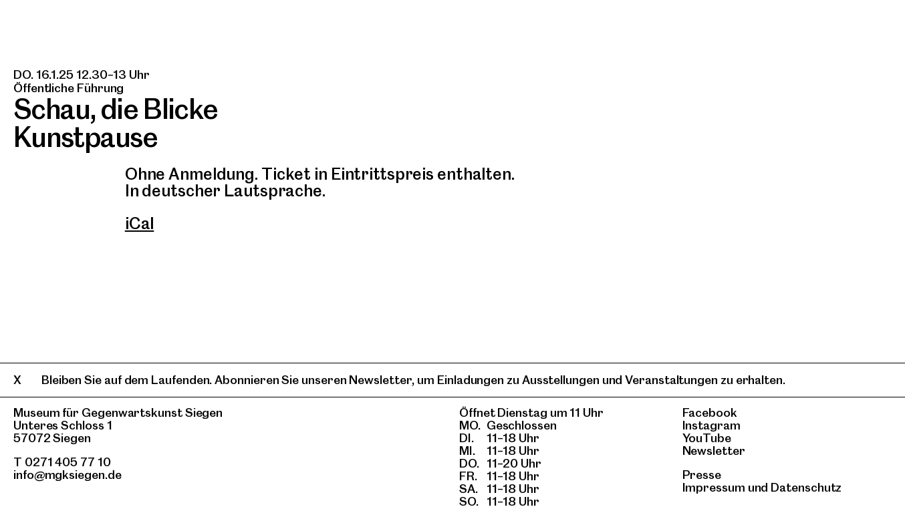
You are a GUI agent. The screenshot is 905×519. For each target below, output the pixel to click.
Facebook (709, 412)
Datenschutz (806, 487)
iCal (139, 223)
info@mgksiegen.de (67, 475)
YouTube (706, 438)
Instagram (711, 425)
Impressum (713, 487)
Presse (702, 475)
